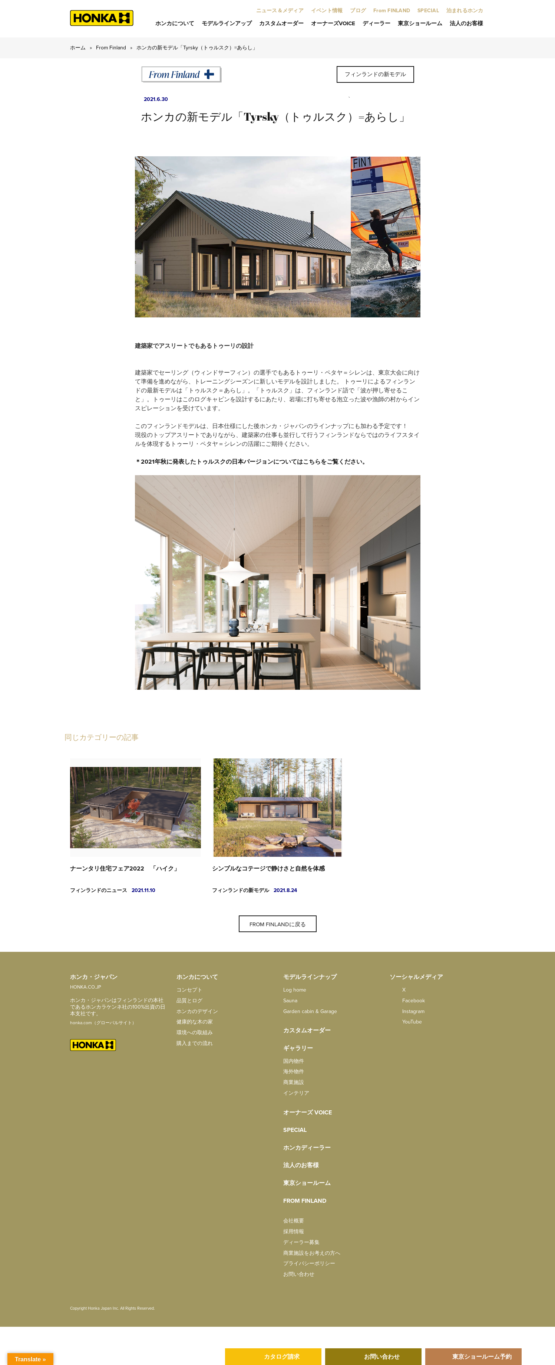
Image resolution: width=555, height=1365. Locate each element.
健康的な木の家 (194, 1022)
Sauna (290, 1000)
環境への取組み (194, 1032)
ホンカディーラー (307, 1148)
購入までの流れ (194, 1043)
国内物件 (293, 1061)
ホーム (78, 48)
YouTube (406, 1022)
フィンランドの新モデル (375, 74)
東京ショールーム (420, 23)
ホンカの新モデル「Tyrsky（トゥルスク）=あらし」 (197, 48)
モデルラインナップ (310, 977)
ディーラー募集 (301, 1242)
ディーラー (376, 23)
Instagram (407, 1011)
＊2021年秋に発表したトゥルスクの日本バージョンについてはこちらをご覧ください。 (251, 462)
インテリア (296, 1093)
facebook (407, 1000)
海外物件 (293, 1071)
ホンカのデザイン (197, 1011)
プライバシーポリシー (309, 1263)
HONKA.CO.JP (85, 987)
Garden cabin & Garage (310, 1011)
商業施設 (293, 1082)
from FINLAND (304, 1201)
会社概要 (293, 1221)
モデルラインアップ (227, 23)
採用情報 (293, 1231)
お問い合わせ (298, 1274)
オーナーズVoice (333, 23)
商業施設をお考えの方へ (311, 1253)
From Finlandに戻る (278, 924)
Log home (294, 990)
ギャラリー (298, 1048)
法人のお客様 (466, 23)
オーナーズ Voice (307, 1112)
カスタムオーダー (281, 23)
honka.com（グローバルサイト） (103, 1022)
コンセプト (189, 990)
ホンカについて (174, 23)
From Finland (111, 48)
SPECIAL (295, 1130)
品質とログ (189, 1000)
